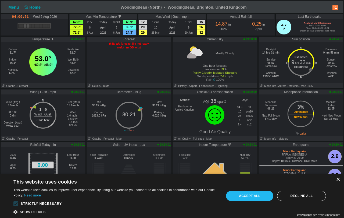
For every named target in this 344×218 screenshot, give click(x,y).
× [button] (338, 180)
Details (94, 86)
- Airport (192, 86)
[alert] (172, 196)
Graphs (8, 86)
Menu (12, 7)
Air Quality (182, 138)
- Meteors (292, 86)
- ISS (310, 86)
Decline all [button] (301, 196)
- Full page (197, 138)
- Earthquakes (206, 86)
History (180, 86)
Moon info (267, 86)
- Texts (105, 86)
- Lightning (221, 86)
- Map (302, 86)
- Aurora (281, 86)
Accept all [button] (249, 196)
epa (221, 102)
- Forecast (22, 86)
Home (32, 7)
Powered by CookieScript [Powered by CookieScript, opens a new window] (318, 215)
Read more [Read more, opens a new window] (32, 195)
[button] (15, 203)
